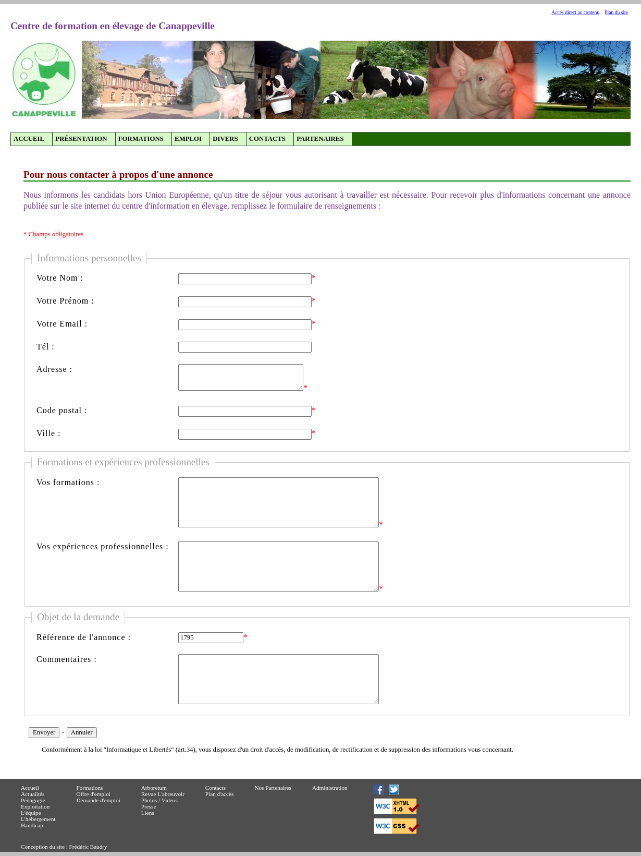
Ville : (48, 433)
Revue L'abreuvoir (162, 794)
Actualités (32, 794)
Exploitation (35, 806)
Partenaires (320, 138)
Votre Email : (62, 323)
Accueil (29, 138)
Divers (225, 138)
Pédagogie (33, 800)
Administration (330, 788)
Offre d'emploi (93, 794)
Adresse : (54, 369)
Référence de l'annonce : (83, 637)
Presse (148, 806)
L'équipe (31, 813)
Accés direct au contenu (575, 12)
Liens (147, 813)
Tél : (45, 346)
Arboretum (154, 788)
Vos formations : (68, 482)
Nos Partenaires (272, 788)
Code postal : (61, 410)
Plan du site (616, 12)
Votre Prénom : (65, 300)
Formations (141, 138)
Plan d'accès (219, 794)
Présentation (81, 138)
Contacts (267, 138)
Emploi (188, 138)
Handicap (32, 825)
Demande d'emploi (98, 800)
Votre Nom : (59, 277)
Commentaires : (66, 659)
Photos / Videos (159, 800)
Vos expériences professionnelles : (102, 546)
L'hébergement (38, 819)
